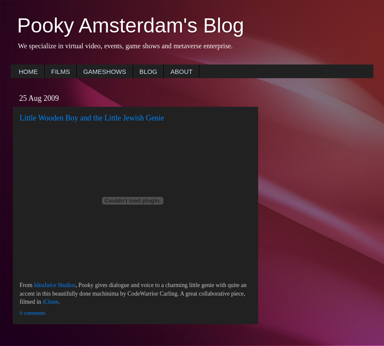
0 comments (33, 313)
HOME (28, 71)
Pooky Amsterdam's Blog (130, 25)
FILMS (60, 71)
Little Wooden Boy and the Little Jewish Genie (92, 118)
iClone (50, 302)
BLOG (148, 71)
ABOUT (181, 71)
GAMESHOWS (104, 71)
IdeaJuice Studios (55, 285)
